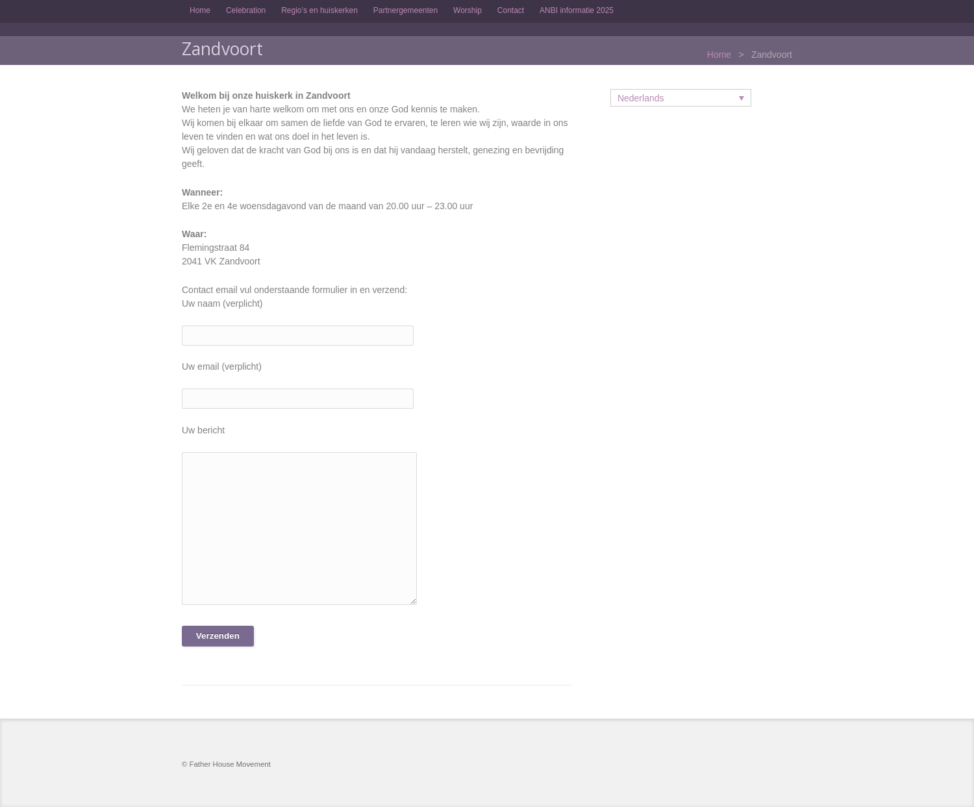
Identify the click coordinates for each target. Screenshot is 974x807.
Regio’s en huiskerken (319, 10)
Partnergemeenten (405, 10)
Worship (467, 10)
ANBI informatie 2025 (577, 10)
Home (200, 10)
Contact (510, 10)
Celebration (246, 10)
